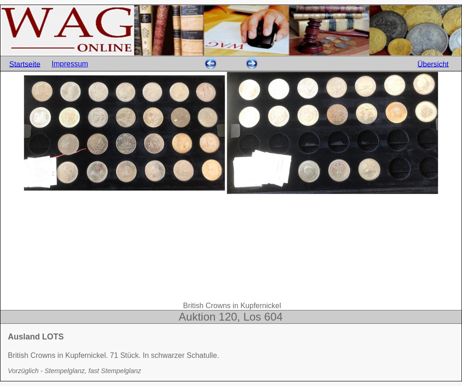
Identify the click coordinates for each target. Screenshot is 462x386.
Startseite (25, 64)
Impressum (70, 64)
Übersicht (433, 64)
